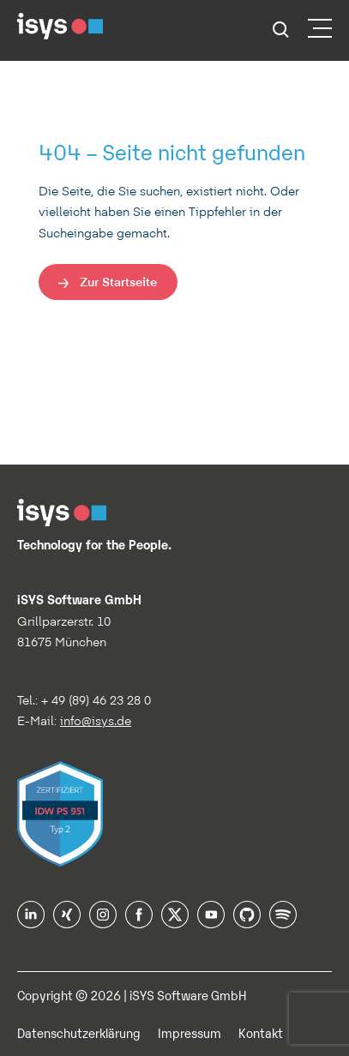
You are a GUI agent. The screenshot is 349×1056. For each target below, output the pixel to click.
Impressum (189, 1032)
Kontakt (260, 1032)
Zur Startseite (118, 281)
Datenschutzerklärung (79, 1032)
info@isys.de (95, 721)
